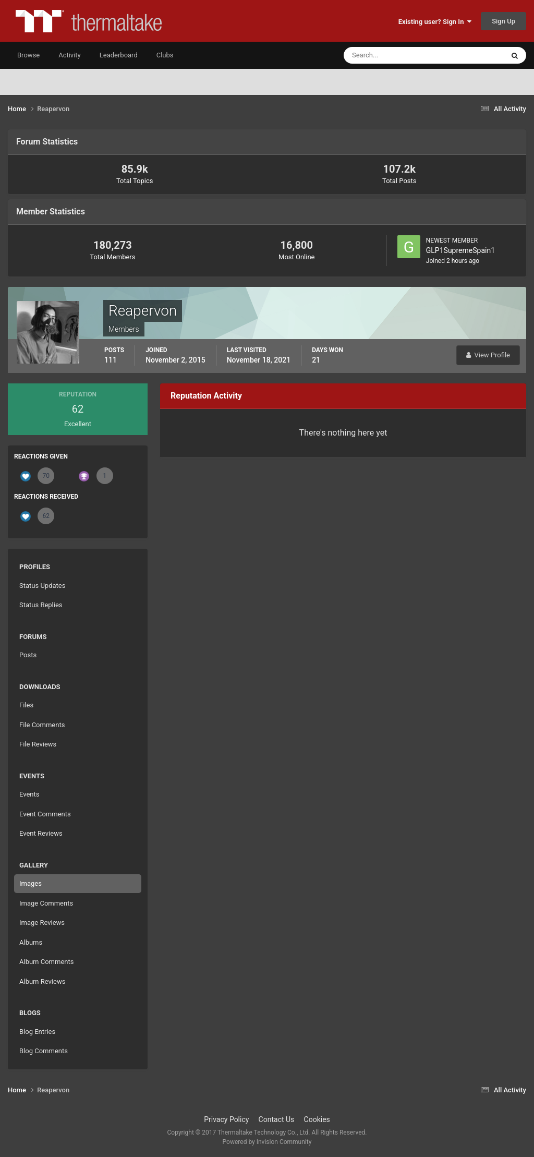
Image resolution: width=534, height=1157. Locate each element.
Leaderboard (119, 55)
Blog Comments (43, 1051)
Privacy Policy (226, 1119)
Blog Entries (37, 1031)
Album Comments (46, 962)
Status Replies (41, 605)
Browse (28, 55)
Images (30, 883)
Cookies (317, 1119)
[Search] (392, 55)
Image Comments (46, 903)
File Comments (42, 725)
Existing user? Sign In (434, 22)
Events (29, 794)
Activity (69, 55)
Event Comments (45, 814)
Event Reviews (41, 833)
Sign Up (503, 21)
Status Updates (42, 585)
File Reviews (37, 744)
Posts (28, 655)
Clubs (165, 55)
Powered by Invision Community (267, 1142)
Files (26, 705)
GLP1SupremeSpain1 (460, 250)
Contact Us (277, 1119)
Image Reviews (42, 922)
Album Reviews (42, 981)
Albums (30, 942)
